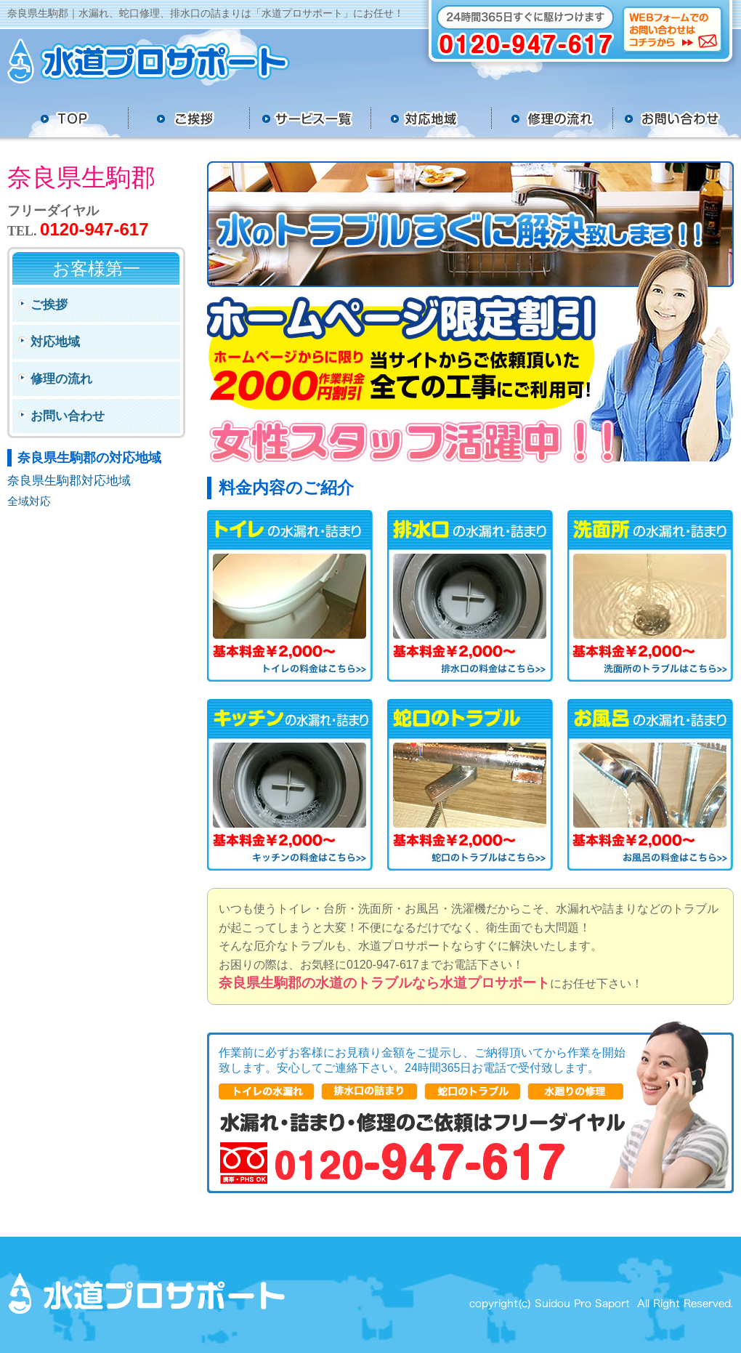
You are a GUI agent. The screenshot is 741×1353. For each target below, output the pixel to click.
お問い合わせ (68, 416)
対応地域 (55, 342)
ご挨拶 (49, 305)
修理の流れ (61, 379)
